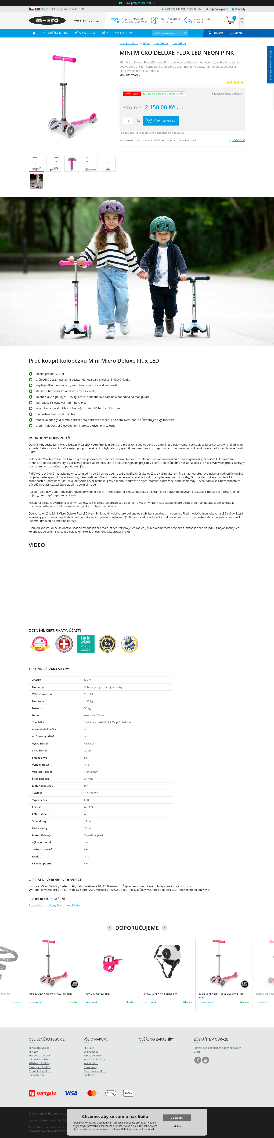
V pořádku (177, 1118)
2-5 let (146, 43)
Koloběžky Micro (129, 43)
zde (153, 1129)
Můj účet (89, 1047)
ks (131, 120)
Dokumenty (90, 1067)
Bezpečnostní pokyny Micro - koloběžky (54, 905)
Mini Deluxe (161, 43)
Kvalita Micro (91, 1063)
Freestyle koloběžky (40, 1067)
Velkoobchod (91, 1051)
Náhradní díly (36, 1075)
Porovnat (237, 140)
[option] (137, 271)
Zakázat (177, 1126)
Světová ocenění (93, 1055)
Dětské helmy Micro (40, 1071)
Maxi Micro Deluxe (39, 1055)
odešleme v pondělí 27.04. (170, 93)
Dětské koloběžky (39, 1059)
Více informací (130, 75)
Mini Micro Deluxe (39, 1047)
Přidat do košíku (160, 120)
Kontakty (238, 9)
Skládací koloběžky (39, 1063)
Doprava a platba (217, 9)
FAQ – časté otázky (94, 1059)
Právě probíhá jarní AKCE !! (139, 3)
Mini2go (33, 1051)
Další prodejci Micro (95, 1071)
